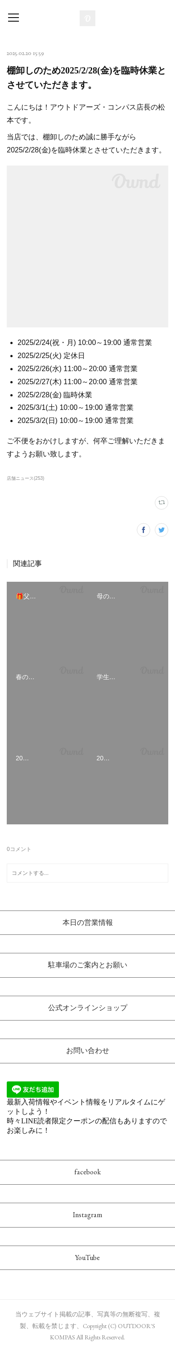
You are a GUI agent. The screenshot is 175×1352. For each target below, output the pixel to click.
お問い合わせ (87, 1050)
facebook (87, 1172)
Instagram (87, 1214)
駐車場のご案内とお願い (87, 965)
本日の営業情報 (88, 922)
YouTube (87, 1257)
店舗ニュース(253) (25, 478)
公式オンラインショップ (87, 1007)
